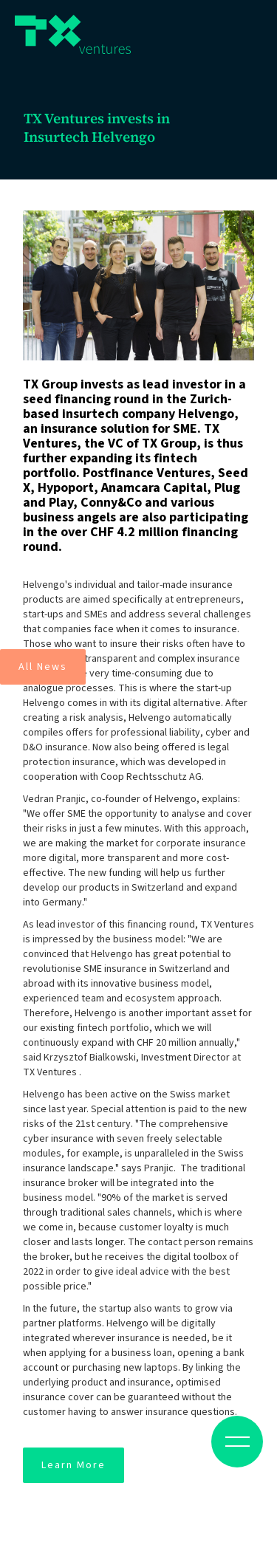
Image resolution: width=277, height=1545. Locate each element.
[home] (73, 34)
